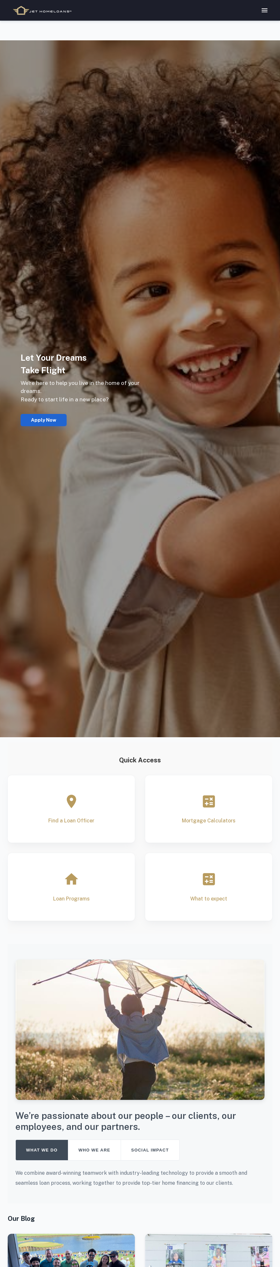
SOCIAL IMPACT (150, 1150)
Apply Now (44, 420)
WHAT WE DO (42, 1150)
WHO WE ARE (94, 1150)
